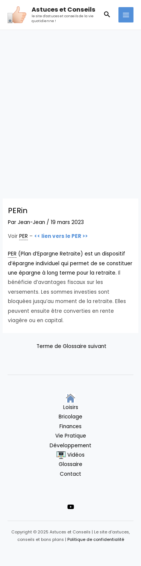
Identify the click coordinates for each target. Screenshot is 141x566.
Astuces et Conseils (64, 9)
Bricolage (70, 416)
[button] (107, 15)
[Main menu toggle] (126, 14)
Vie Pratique (70, 435)
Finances (70, 426)
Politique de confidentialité (95, 539)
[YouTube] (70, 506)
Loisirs (70, 407)
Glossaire (70, 464)
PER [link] (23, 236)
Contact (70, 474)
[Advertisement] (70, 104)
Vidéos (70, 455)
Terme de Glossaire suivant (71, 346)
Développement (70, 445)
